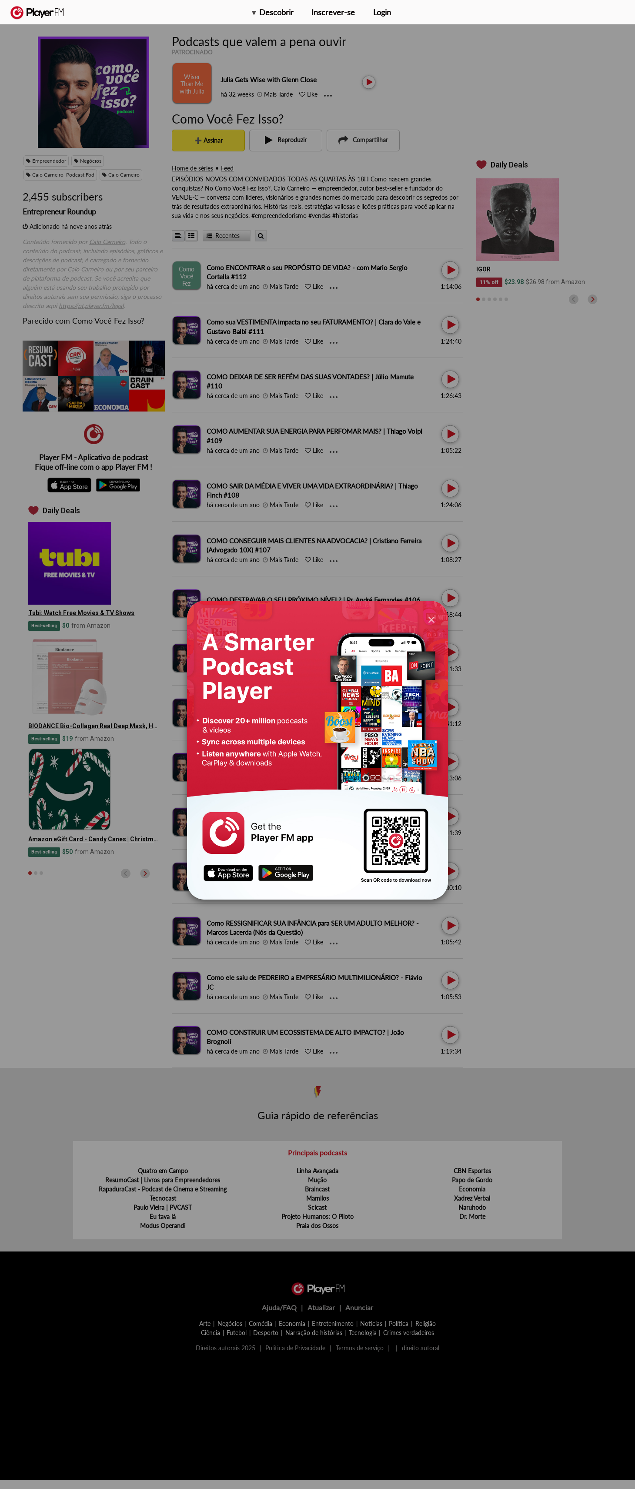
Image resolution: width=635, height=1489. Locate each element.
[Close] (431, 619)
